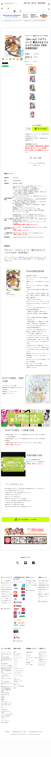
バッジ (15, 677)
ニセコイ (3, 707)
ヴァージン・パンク (6, 652)
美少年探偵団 (4, 663)
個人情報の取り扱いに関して (36, 731)
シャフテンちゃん (5, 720)
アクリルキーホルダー (19, 670)
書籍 (15, 652)
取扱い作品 (27, 3)
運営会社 (7, 731)
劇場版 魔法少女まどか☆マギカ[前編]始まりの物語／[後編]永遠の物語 (6, 689)
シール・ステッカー (18, 675)
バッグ (15, 665)
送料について (41, 654)
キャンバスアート (18, 657)
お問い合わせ (41, 665)
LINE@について (42, 661)
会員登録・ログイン (31, 648)
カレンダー (16, 682)
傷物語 (2, 699)
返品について (37, 165)
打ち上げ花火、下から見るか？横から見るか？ (6, 705)
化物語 (2, 697)
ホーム (2, 20)
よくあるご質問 (42, 652)
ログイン (28, 654)
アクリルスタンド (18, 668)
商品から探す (8, 20)
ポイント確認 (29, 664)
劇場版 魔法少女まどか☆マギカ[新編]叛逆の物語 (6, 670)
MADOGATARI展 (5, 692)
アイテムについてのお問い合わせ (37, 163)
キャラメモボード (18, 672)
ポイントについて (42, 663)
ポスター (16, 659)
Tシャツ (15, 663)
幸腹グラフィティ (5, 717)
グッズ (15, 666)
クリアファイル (17, 674)
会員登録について (42, 659)
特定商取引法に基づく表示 (19, 731)
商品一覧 (34, 3)
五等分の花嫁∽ (4, 722)
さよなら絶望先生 (5, 681)
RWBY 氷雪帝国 (5, 657)
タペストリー (17, 655)
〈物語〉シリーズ (5, 676)
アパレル (16, 661)
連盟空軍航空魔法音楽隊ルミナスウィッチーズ (6, 660)
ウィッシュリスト (30, 660)
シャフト (3, 718)
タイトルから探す (6, 648)
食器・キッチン (17, 684)
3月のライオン (4, 701)
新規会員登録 (41, 3)
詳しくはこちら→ (6, 608)
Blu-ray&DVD (17, 654)
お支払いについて (42, 655)
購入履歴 (28, 662)
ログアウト (28, 655)
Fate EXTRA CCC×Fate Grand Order (5, 711)
